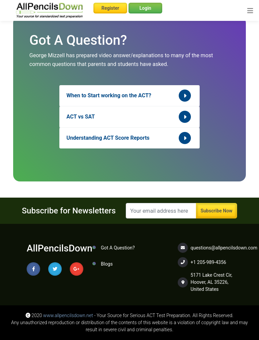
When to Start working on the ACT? (129, 96)
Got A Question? (118, 247)
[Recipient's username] (161, 210)
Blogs (107, 264)
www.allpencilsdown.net (68, 315)
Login (145, 8)
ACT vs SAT (129, 117)
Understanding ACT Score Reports (129, 138)
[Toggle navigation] (250, 10)
